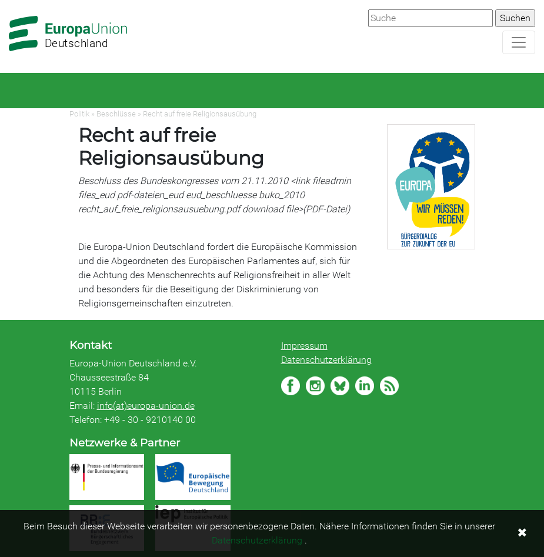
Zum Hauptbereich (9, 0)
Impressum (304, 345)
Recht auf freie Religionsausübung (199, 113)
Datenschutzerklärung (326, 359)
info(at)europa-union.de (146, 405)
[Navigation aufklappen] (518, 42)
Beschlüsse (116, 113)
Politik (79, 113)
